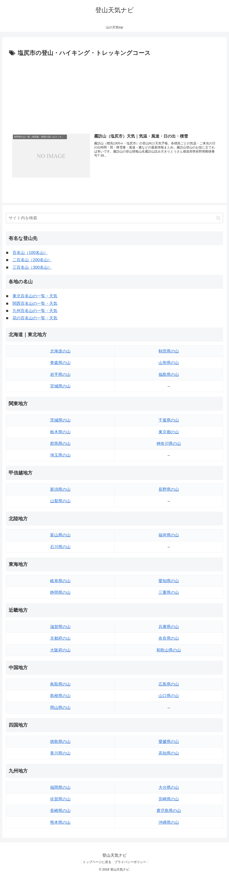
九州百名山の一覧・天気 (34, 310)
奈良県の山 (168, 638)
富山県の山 (60, 535)
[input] (114, 218)
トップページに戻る (96, 862)
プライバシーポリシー (131, 862)
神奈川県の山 (168, 443)
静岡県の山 (60, 592)
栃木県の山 (60, 432)
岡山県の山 (60, 707)
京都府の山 (60, 638)
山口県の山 (168, 696)
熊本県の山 (60, 822)
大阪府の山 (60, 650)
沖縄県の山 (168, 822)
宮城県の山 (60, 386)
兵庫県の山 (168, 626)
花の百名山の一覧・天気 (34, 318)
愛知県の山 (168, 581)
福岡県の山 (60, 787)
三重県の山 (168, 592)
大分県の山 (168, 787)
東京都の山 (168, 432)
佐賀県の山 (60, 799)
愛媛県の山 (168, 741)
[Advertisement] (114, 92)
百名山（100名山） (30, 252)
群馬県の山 (60, 443)
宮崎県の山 (168, 799)
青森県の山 (60, 362)
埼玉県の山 (60, 455)
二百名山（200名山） (32, 260)
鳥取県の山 (60, 684)
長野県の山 (168, 489)
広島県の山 (168, 684)
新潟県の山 (60, 489)
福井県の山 (168, 535)
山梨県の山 (60, 501)
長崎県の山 (60, 811)
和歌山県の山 (168, 650)
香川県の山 (60, 753)
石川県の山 (60, 547)
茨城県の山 (60, 420)
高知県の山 (168, 753)
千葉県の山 (168, 420)
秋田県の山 (168, 351)
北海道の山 (60, 351)
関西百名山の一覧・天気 (34, 303)
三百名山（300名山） (32, 267)
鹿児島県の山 (168, 811)
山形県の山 (168, 362)
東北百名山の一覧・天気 (34, 296)
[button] (218, 218)
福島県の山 (168, 374)
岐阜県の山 (60, 581)
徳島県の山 (60, 741)
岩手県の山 (60, 374)
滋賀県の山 (60, 626)
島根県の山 (60, 696)
